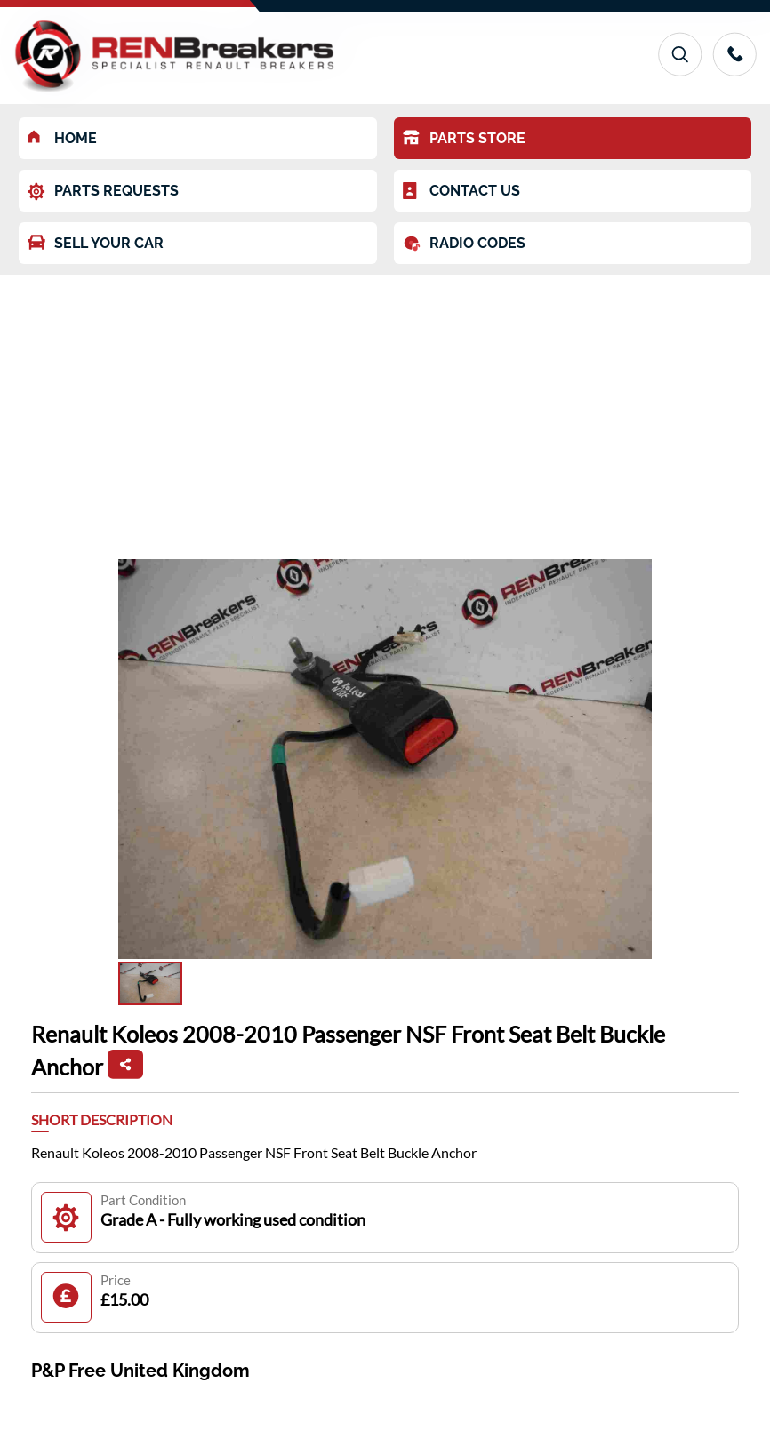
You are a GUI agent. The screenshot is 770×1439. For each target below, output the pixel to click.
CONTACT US (461, 191)
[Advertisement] (385, 408)
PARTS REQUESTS (103, 191)
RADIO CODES (464, 243)
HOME (62, 138)
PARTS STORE (464, 138)
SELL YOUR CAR (96, 243)
